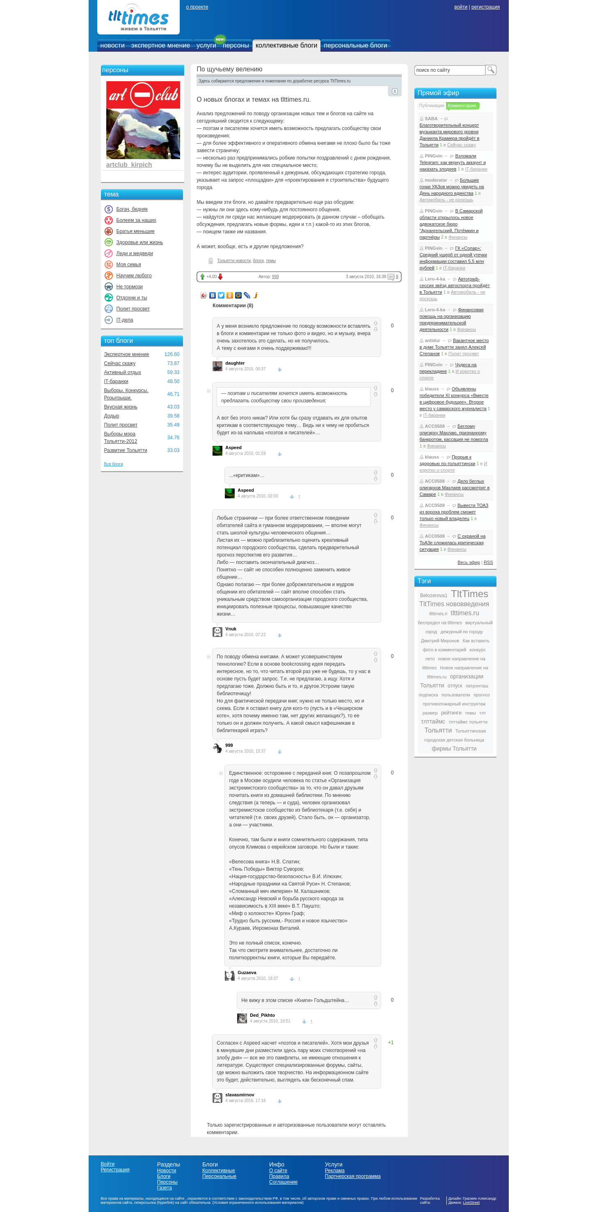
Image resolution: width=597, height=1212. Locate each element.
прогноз (481, 694)
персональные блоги (355, 45)
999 (275, 276)
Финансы (457, 237)
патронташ (477, 685)
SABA (431, 118)
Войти (108, 1164)
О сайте (278, 1170)
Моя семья (129, 264)
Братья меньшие (136, 231)
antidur (432, 340)
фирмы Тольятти (454, 748)
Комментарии (462, 105)
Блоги (164, 1176)
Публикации (432, 105)
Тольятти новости (234, 260)
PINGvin (434, 155)
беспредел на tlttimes (440, 622)
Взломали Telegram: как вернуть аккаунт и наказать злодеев (453, 162)
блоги (258, 260)
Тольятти (438, 730)
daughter (235, 363)
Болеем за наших (136, 220)
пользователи (455, 694)
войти (460, 7)
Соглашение (283, 1182)
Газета (164, 1188)
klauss (432, 388)
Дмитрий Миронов (440, 640)
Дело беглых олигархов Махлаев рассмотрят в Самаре (455, 488)
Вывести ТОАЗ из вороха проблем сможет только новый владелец (454, 512)
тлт (482, 712)
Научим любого (134, 275)
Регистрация (115, 1170)
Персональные (219, 1176)
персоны (236, 45)
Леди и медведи (135, 253)
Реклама (335, 1170)
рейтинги (451, 713)
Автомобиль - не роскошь (446, 199)
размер (430, 712)
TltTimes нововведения (454, 603)
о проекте (197, 7)
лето (430, 658)
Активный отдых (122, 372)
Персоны (167, 1182)
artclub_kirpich (129, 164)
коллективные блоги (287, 45)
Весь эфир (468, 562)
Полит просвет (133, 309)
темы (271, 260)
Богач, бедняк (132, 209)
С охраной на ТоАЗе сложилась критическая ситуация (453, 543)
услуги (206, 45)
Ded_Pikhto (262, 1015)
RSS (488, 562)
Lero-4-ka (435, 278)
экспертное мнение (160, 45)
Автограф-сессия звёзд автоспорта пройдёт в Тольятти (455, 285)
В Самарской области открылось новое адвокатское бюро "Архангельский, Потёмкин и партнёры (451, 224)
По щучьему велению (229, 69)
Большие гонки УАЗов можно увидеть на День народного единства (452, 187)
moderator (436, 180)
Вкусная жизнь (121, 407)
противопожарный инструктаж (454, 703)
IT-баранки (116, 381)
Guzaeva (247, 972)
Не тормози (130, 287)
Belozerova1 (434, 595)
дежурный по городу (462, 631)
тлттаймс (433, 721)
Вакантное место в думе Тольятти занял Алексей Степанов (454, 347)
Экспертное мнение (126, 354)
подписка (428, 694)
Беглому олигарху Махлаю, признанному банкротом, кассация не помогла (454, 433)
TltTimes (469, 593)
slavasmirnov (239, 1094)
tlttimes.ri (438, 613)
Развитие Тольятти (125, 450)
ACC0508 (435, 426)
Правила (279, 1176)
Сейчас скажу (120, 363)
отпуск (455, 686)
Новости (166, 1170)
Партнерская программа (353, 1176)
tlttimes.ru (465, 612)
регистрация (485, 7)
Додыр (111, 416)
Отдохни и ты (132, 298)
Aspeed (233, 447)
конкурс (478, 649)
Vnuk (230, 628)
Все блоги (113, 464)
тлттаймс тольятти (467, 721)
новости (113, 45)
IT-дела (125, 320)
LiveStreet (471, 1203)
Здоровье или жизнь (140, 242)
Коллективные (218, 1170)
